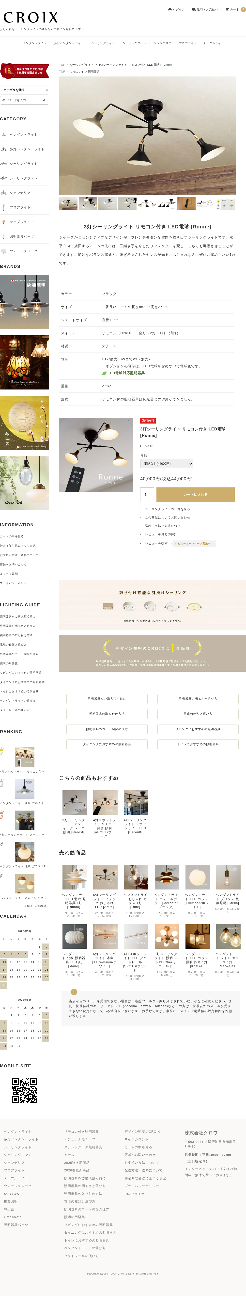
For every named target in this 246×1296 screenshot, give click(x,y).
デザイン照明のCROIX (142, 1131)
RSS (128, 1194)
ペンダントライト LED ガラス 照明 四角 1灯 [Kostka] (196, 945)
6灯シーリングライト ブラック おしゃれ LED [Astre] (104, 886)
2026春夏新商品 (77, 1170)
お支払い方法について (141, 1163)
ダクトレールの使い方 (15, 709)
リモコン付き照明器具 (85, 71)
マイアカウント (136, 1139)
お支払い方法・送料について (19, 555)
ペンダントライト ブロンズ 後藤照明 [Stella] (227, 884)
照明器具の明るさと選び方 (198, 699)
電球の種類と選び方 (198, 714)
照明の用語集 (9, 663)
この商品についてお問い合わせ (167, 517)
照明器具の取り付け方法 (107, 714)
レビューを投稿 (156, 543)
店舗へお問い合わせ (13, 564)
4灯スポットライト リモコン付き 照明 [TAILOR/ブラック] (39, 771)
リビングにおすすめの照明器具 (198, 729)
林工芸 (9, 1209)
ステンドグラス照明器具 (83, 1147)
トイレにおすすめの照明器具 (198, 744)
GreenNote (13, 1217)
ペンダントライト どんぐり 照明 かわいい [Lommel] (35, 897)
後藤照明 (11, 1201)
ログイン (176, 9)
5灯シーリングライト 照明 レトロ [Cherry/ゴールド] (166, 945)
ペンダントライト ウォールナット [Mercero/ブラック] (166, 886)
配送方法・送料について (143, 1170)
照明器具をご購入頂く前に (107, 699)
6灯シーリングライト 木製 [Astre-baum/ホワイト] (104, 945)
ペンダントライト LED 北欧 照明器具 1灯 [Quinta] (74, 886)
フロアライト (188, 43)
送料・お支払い (205, 9)
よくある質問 (9, 573)
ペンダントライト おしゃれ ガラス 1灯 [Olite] (135, 886)
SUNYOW (11, 1194)
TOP (62, 64)
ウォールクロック (19, 251)
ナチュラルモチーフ (79, 1139)
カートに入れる (196, 495)
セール (69, 1155)
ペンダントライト (35, 43)
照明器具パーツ (17, 236)
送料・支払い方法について (164, 526)
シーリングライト (103, 43)
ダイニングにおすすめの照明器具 (107, 744)
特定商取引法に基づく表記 (18, 545)
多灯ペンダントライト (69, 43)
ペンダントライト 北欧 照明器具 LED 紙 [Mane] (74, 945)
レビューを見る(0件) (160, 534)
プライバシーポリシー (15, 583)
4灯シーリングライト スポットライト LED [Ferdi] (34, 834)
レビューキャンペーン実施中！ (194, 543)
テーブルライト (213, 43)
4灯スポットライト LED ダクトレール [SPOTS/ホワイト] (135, 947)
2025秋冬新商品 (77, 1163)
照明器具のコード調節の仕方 (107, 729)
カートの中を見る (12, 536)
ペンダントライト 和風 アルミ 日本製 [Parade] (32, 803)
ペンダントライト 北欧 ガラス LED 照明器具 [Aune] (36, 866)
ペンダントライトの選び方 (18, 700)
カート (235, 9)
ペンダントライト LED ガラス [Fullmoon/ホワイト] (196, 886)
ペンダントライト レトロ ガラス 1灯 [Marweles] (227, 945)
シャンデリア (163, 43)
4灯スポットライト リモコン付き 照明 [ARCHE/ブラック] (104, 828)
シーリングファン (134, 43)
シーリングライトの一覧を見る (167, 509)
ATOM (140, 1194)
